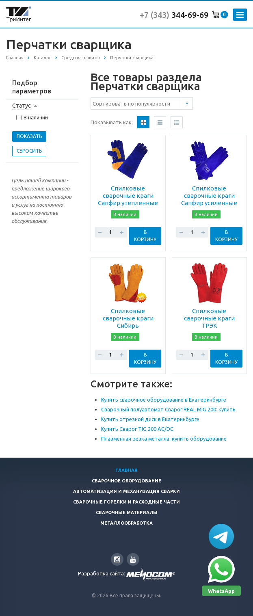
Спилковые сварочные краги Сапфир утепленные (128, 195)
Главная (126, 470)
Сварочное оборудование (126, 480)
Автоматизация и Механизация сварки (126, 491)
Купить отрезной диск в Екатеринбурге (150, 419)
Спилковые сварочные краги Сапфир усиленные (209, 195)
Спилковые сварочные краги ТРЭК (209, 318)
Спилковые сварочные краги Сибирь (128, 318)
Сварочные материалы (127, 512)
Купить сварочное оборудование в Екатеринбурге (163, 399)
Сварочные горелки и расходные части (126, 501)
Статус (21, 105)
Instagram (117, 559)
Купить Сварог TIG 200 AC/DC (137, 429)
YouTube (133, 559)
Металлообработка (126, 523)
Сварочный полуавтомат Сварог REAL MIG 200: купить (168, 409)
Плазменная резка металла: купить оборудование (164, 438)
